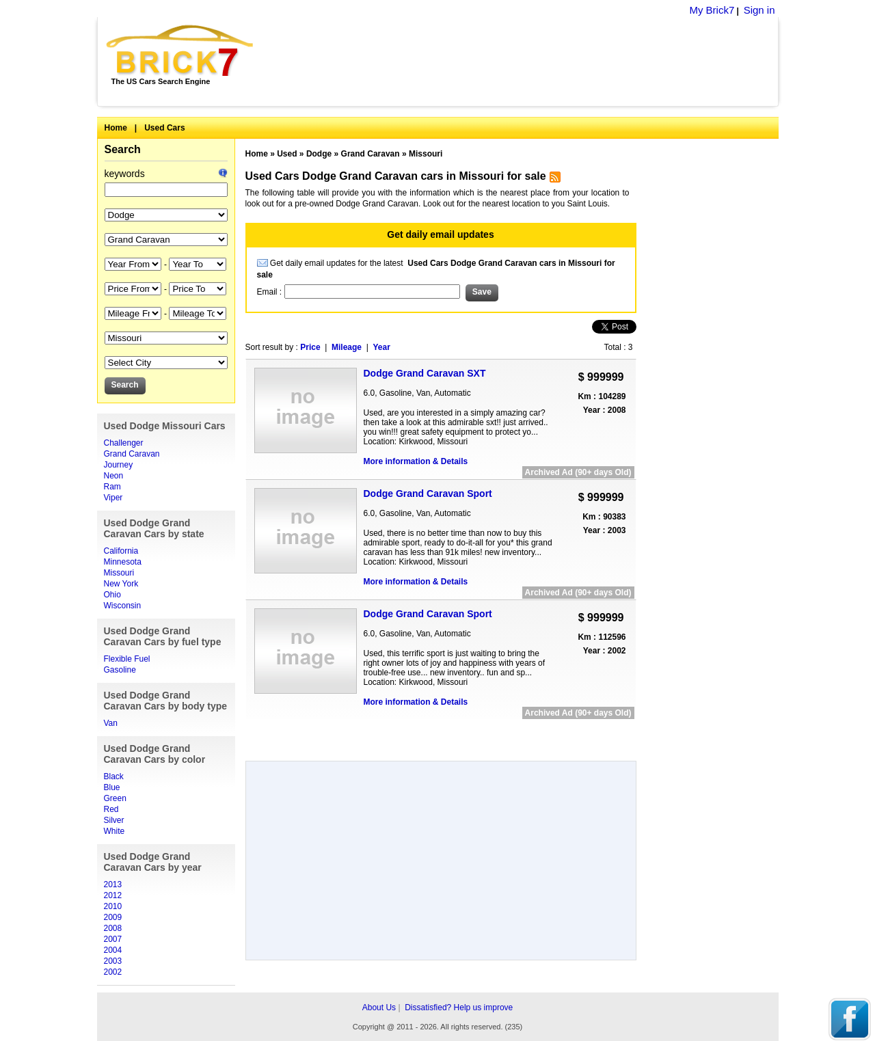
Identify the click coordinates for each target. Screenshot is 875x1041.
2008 (113, 928)
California (121, 551)
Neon (114, 476)
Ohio (112, 594)
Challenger (124, 443)
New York (121, 584)
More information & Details (416, 461)
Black (114, 776)
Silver (114, 820)
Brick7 (181, 50)
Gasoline (120, 670)
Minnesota (123, 562)
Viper (113, 497)
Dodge (319, 154)
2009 (113, 917)
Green (115, 798)
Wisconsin (123, 605)
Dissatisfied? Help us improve (459, 1007)
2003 (113, 961)
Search (123, 149)
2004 (113, 950)
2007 (113, 939)
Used (287, 154)
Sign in (759, 10)
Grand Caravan (132, 454)
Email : (270, 292)
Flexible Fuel (127, 659)
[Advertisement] (523, 61)
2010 (113, 906)
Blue (112, 787)
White (114, 831)
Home (116, 128)
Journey (118, 465)
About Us (379, 1007)
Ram (112, 486)
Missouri (119, 573)
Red (111, 809)
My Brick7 (711, 10)
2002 (113, 972)
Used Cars (164, 128)
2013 (113, 884)
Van (111, 723)
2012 (113, 895)
